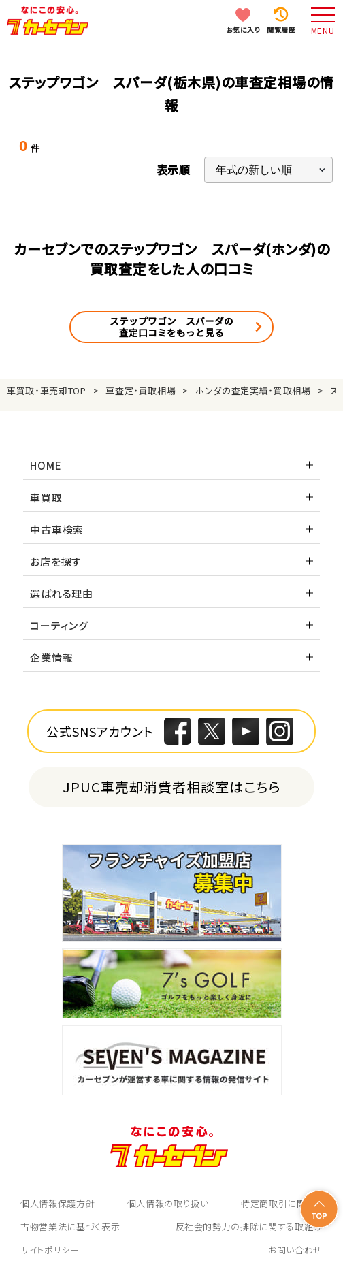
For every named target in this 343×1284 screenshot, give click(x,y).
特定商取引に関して (282, 1203)
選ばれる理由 (61, 593)
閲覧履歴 (281, 30)
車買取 (46, 497)
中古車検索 (57, 529)
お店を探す (56, 561)
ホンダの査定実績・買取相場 (252, 390)
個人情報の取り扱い (168, 1203)
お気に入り (243, 30)
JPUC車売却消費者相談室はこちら (172, 787)
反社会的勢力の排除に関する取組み (249, 1226)
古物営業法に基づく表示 (70, 1226)
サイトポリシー (50, 1249)
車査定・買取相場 (140, 390)
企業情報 (51, 657)
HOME (45, 465)
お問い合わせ (295, 1249)
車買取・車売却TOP (46, 390)
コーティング (59, 625)
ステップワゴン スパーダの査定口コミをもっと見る (171, 327)
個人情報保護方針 (57, 1203)
